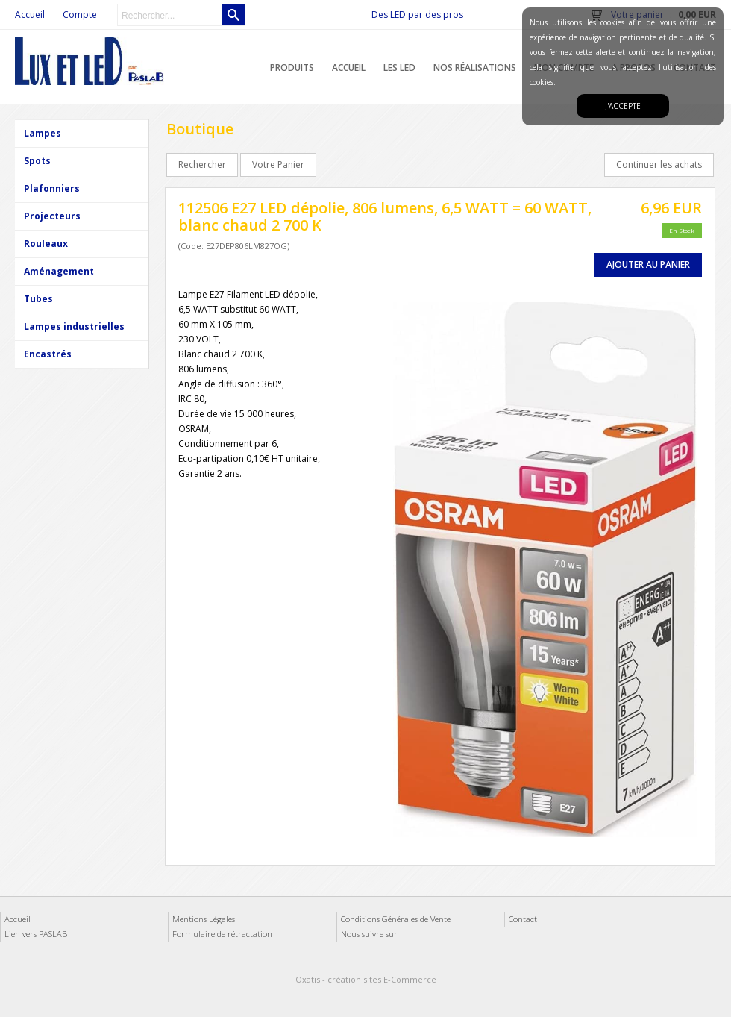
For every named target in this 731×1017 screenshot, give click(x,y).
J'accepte (623, 106)
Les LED (399, 67)
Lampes (42, 133)
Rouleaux (46, 243)
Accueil (349, 67)
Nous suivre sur (369, 933)
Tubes (38, 298)
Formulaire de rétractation (222, 933)
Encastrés (48, 354)
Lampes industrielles (74, 326)
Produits (292, 67)
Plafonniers (52, 188)
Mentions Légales (203, 918)
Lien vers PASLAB (35, 933)
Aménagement (59, 271)
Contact (523, 918)
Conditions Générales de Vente (396, 918)
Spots (37, 160)
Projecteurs (52, 216)
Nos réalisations (474, 67)
